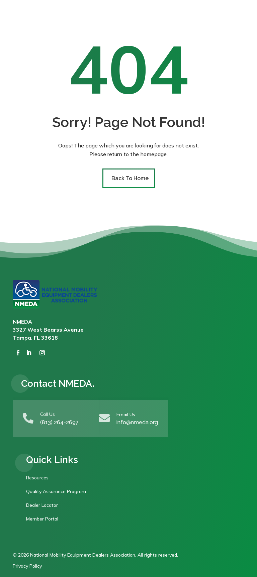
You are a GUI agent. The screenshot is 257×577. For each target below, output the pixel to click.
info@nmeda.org (137, 422)
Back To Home (130, 178)
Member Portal (42, 519)
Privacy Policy (27, 566)
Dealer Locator (42, 505)
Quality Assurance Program (56, 491)
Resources (37, 478)
